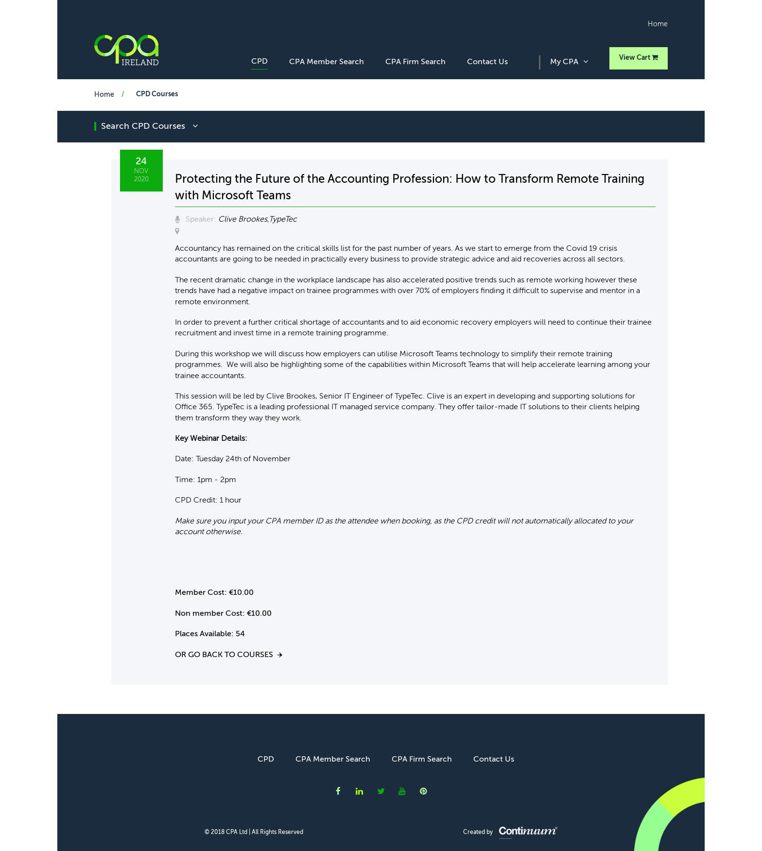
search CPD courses (149, 126)
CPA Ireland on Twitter (381, 791)
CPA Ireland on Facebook (338, 791)
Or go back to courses (224, 655)
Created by (510, 832)
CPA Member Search (326, 62)
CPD (259, 62)
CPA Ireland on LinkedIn (359, 791)
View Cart (638, 57)
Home (658, 24)
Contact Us (487, 62)
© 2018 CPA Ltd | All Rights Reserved (254, 832)
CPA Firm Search (415, 62)
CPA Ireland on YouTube (402, 791)
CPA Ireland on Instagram (423, 791)
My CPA (569, 61)
